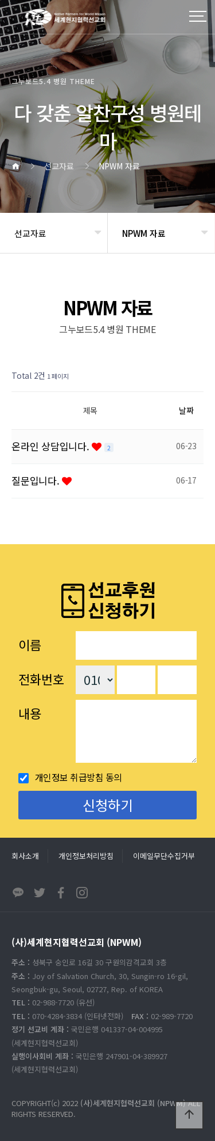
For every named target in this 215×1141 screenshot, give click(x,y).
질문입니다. (36, 480)
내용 (29, 713)
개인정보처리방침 (86, 855)
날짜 (186, 410)
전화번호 (41, 678)
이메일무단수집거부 (164, 855)
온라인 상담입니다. (51, 446)
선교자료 (30, 233)
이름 (29, 644)
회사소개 (25, 855)
